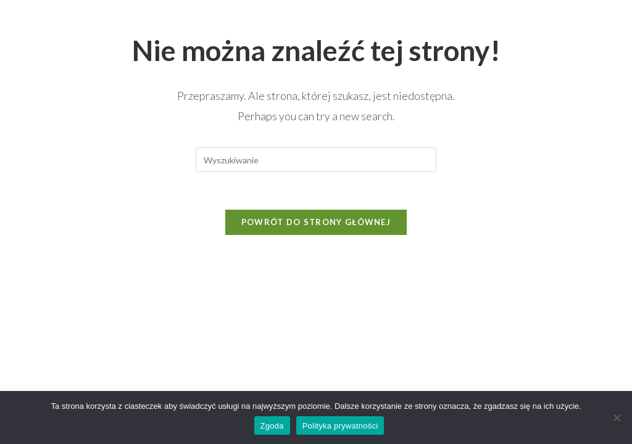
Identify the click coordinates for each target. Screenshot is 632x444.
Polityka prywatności (340, 425)
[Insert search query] (316, 159)
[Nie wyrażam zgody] (616, 417)
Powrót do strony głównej (316, 222)
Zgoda (272, 425)
